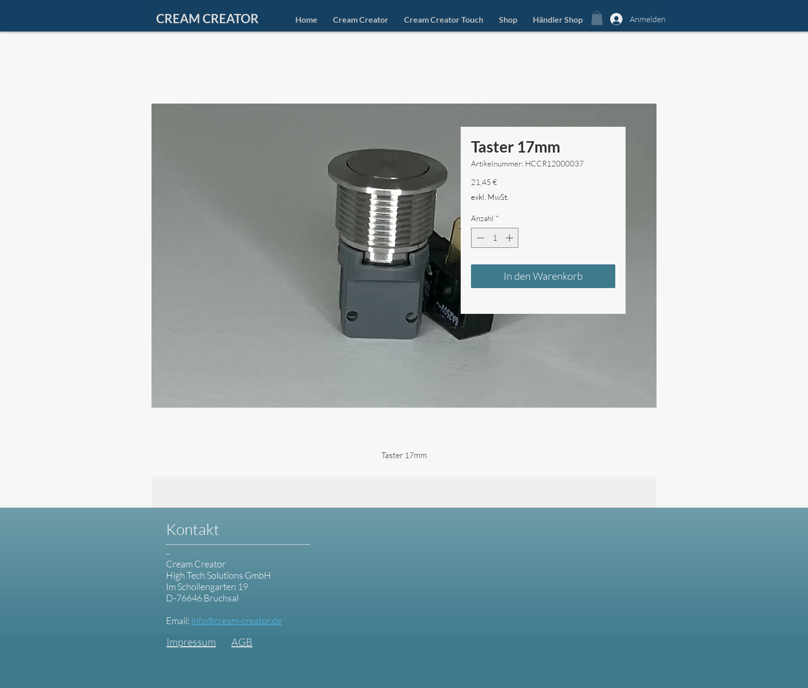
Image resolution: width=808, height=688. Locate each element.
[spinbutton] (494, 237)
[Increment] (510, 237)
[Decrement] (479, 237)
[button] (597, 18)
